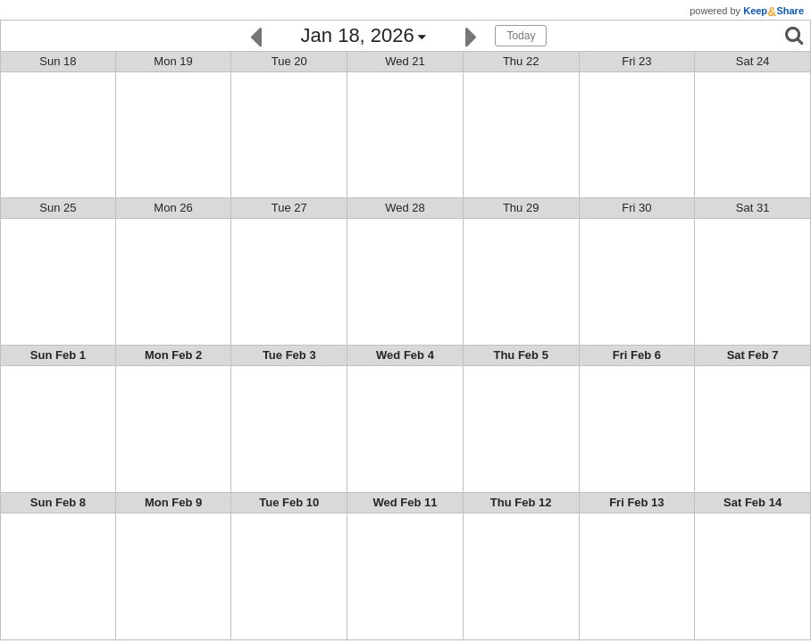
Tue (289, 61)
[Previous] (255, 35)
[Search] (794, 35)
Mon (173, 61)
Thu (521, 61)
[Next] (471, 35)
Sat (753, 61)
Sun (57, 61)
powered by (747, 10)
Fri (636, 61)
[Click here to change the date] (363, 36)
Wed (405, 61)
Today (520, 35)
